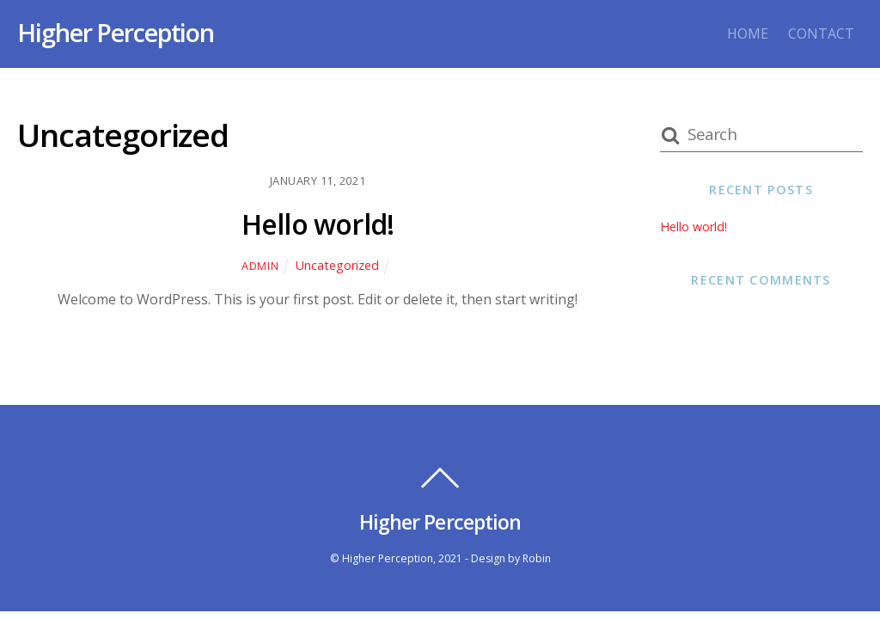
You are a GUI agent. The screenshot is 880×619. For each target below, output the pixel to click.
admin (259, 265)
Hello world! (317, 223)
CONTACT (821, 33)
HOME (747, 33)
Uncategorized (337, 265)
